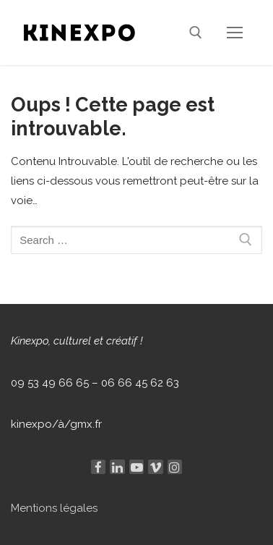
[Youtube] (136, 467)
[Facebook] (98, 467)
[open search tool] (195, 32)
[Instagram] (175, 467)
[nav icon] (235, 32)
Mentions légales (54, 508)
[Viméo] (155, 467)
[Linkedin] (117, 467)
